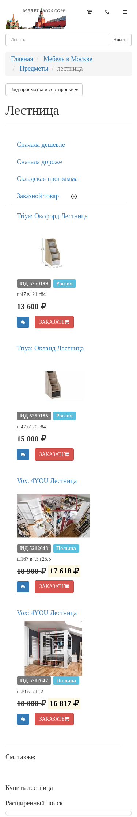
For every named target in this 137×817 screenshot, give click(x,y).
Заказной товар (38, 196)
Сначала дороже (39, 162)
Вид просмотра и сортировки (44, 89)
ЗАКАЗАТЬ (54, 322)
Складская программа (47, 178)
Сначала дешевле (41, 144)
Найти (120, 39)
